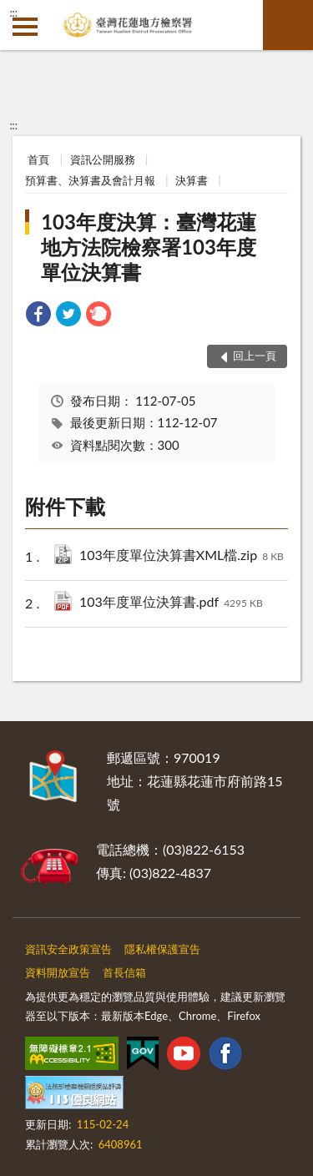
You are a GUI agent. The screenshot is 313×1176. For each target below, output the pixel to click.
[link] (38, 316)
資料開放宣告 (57, 972)
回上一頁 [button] (254, 355)
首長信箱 (124, 972)
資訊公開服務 (102, 159)
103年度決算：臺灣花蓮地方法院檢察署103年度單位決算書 (148, 246)
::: (13, 12)
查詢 (288, 25)
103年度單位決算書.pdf (171, 603)
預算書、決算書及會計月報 (90, 180)
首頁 (38, 159)
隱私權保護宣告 (162, 949)
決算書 (191, 180)
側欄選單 (25, 27)
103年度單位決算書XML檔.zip (181, 556)
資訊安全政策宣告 (68, 949)
